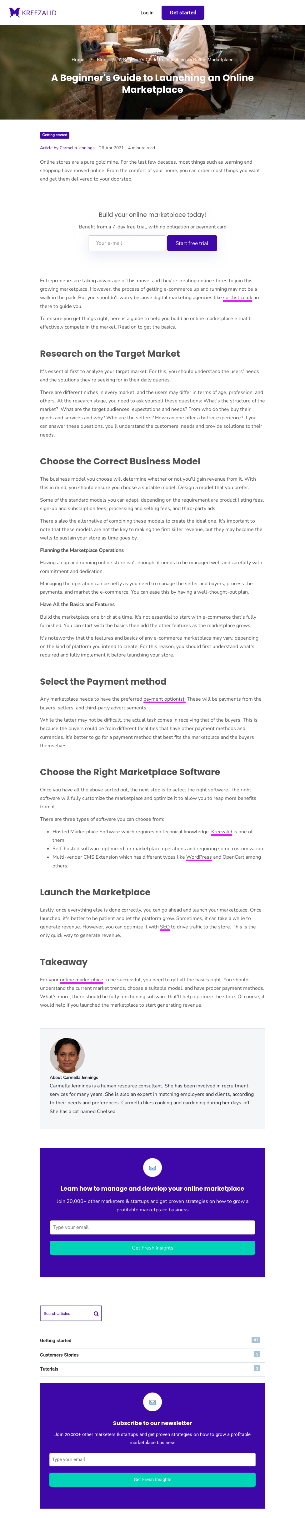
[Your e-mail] (127, 243)
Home (78, 60)
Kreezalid (221, 831)
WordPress (199, 857)
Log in (147, 13)
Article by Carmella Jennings (67, 148)
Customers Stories (150, 1354)
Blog (101, 60)
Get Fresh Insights (152, 1248)
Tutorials (150, 1368)
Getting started (54, 134)
